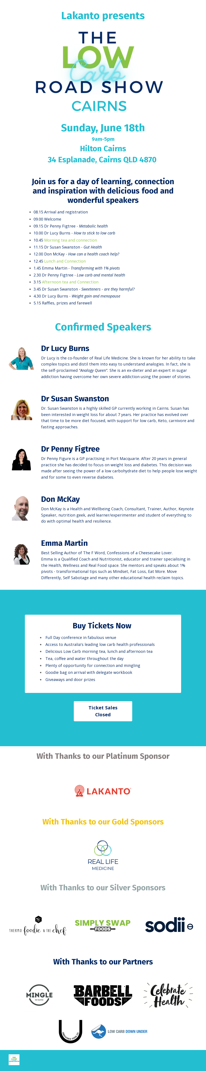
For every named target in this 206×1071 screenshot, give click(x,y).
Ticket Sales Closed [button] (103, 711)
